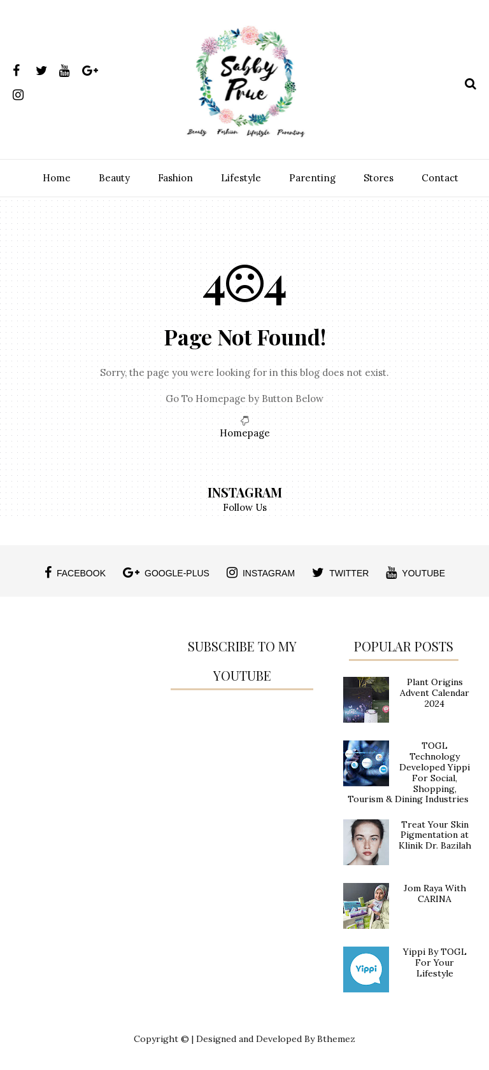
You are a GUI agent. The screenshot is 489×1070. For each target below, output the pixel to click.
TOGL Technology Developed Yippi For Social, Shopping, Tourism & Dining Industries (409, 772)
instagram (261, 572)
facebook (75, 572)
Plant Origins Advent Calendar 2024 (434, 692)
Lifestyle (241, 178)
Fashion (175, 178)
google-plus (166, 572)
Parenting (312, 178)
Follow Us (245, 507)
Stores (378, 178)
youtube (415, 572)
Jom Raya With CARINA (435, 893)
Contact (440, 178)
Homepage (245, 433)
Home (57, 178)
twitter (340, 572)
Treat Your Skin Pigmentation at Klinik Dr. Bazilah (435, 835)
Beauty (114, 178)
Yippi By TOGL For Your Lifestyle (435, 962)
